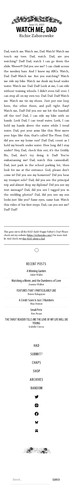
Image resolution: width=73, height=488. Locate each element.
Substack (36, 431)
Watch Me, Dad (36, 30)
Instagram (36, 405)
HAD (37, 346)
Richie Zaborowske (36, 36)
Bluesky (36, 422)
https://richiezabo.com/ (39, 235)
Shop (36, 371)
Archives (36, 380)
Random (37, 388)
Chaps (36, 363)
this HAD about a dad (33, 239)
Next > (55, 454)
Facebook (36, 414)
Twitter (36, 397)
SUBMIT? (36, 354)
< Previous (18, 454)
